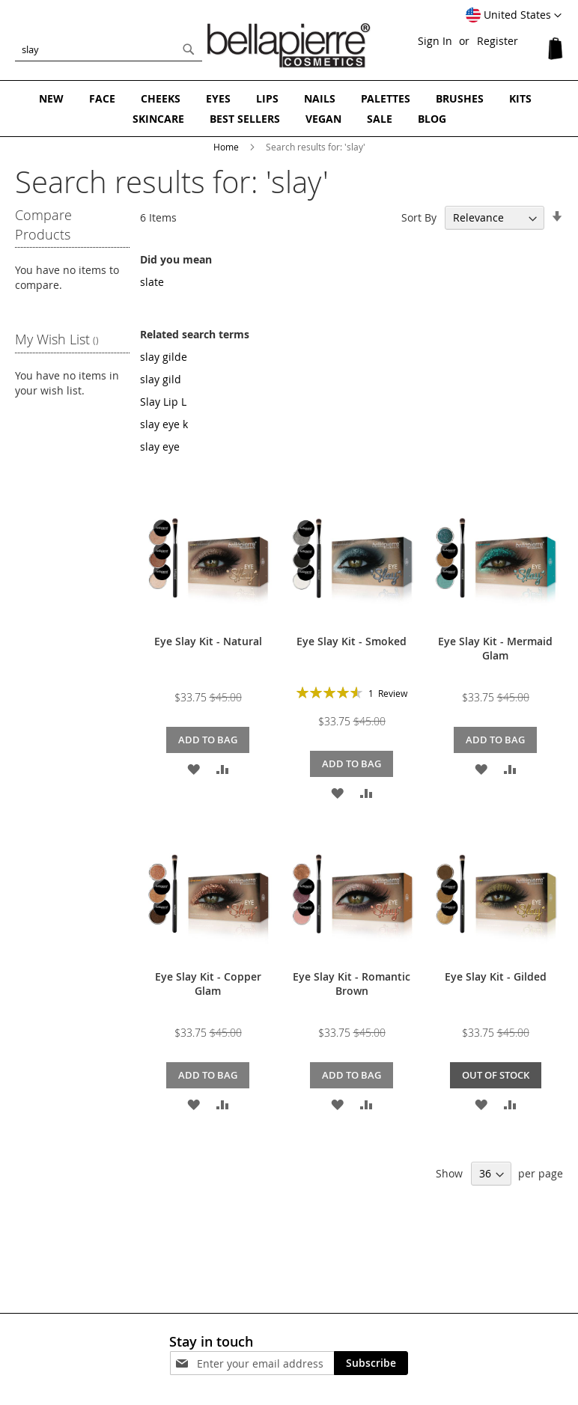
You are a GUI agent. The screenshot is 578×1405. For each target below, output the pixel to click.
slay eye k (164, 424)
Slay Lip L (163, 401)
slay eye (160, 446)
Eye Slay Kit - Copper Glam (208, 983)
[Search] (189, 49)
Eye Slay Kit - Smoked (351, 641)
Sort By (418, 217)
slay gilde (163, 357)
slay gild (160, 379)
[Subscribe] (371, 1363)
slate (152, 282)
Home (227, 147)
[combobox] (108, 49)
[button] (514, 15)
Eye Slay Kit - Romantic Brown (351, 983)
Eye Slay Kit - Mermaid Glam (495, 648)
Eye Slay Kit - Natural (208, 641)
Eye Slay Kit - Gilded (496, 976)
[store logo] (289, 45)
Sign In (435, 41)
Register (497, 41)
